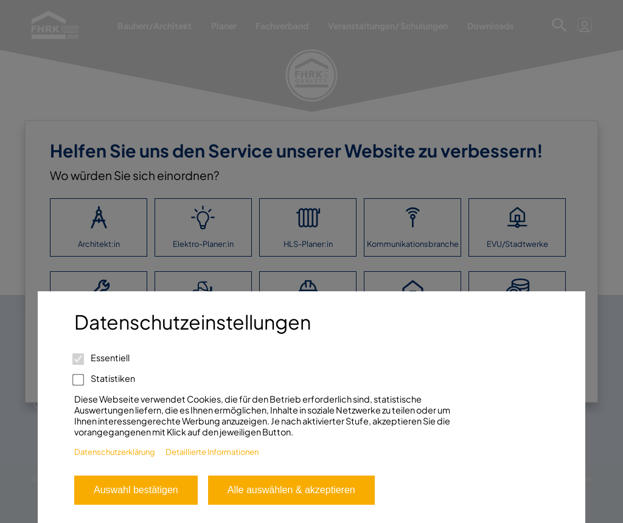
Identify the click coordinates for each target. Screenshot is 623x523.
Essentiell (102, 357)
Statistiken (104, 378)
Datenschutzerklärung (114, 452)
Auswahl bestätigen (136, 490)
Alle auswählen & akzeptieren (291, 490)
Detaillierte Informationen (212, 452)
